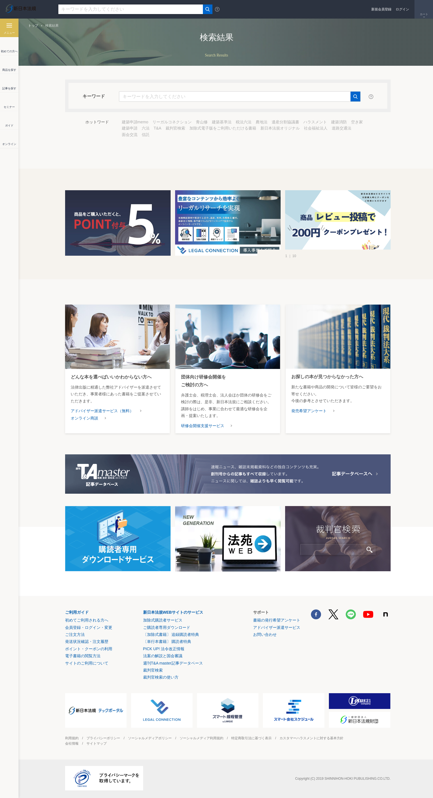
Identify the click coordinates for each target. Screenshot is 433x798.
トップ (33, 26)
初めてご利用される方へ (86, 620)
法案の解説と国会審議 (162, 656)
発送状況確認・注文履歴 (86, 641)
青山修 (202, 122)
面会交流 (130, 134)
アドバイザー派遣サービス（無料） (102, 411)
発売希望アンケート (309, 411)
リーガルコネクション (172, 122)
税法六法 (243, 122)
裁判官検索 (175, 128)
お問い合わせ (265, 634)
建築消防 (339, 122)
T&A (157, 128)
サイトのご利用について (86, 663)
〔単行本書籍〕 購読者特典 (167, 641)
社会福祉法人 (315, 128)
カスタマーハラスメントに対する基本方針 (311, 738)
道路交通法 (341, 128)
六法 (146, 128)
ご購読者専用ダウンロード (166, 627)
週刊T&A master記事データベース (173, 663)
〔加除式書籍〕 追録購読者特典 (171, 634)
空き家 (357, 122)
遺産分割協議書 (285, 122)
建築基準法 (222, 122)
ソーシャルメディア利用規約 (201, 738)
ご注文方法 (75, 634)
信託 (146, 134)
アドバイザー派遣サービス (276, 627)
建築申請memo (135, 122)
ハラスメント (315, 122)
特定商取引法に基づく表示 (251, 738)
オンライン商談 (84, 418)
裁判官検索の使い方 (160, 677)
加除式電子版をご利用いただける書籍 (222, 128)
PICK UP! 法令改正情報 (164, 649)
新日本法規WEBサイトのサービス (173, 612)
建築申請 (130, 128)
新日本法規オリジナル (280, 128)
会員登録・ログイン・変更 (88, 627)
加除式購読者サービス (162, 620)
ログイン (402, 9)
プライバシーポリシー (103, 738)
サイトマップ (96, 743)
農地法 (261, 122)
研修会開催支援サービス (202, 425)
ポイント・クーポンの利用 (88, 649)
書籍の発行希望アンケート (276, 620)
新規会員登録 (381, 9)
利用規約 (72, 738)
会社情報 (72, 743)
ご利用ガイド (77, 612)
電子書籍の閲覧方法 (82, 656)
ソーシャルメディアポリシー (150, 738)
